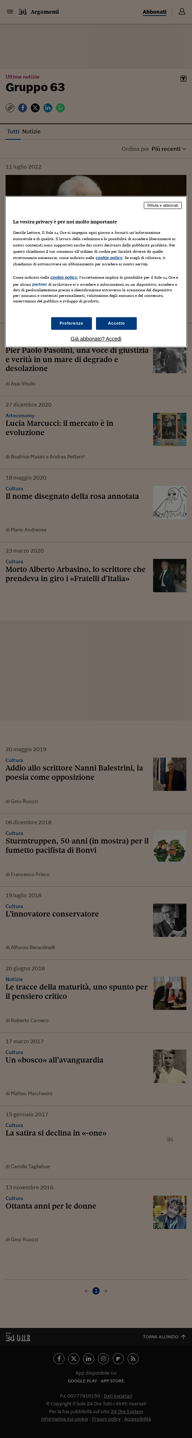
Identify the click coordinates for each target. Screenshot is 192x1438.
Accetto (116, 323)
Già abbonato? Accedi (96, 339)
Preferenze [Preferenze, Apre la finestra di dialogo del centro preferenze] (71, 323)
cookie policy (109, 257)
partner (39, 284)
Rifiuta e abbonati (162, 205)
